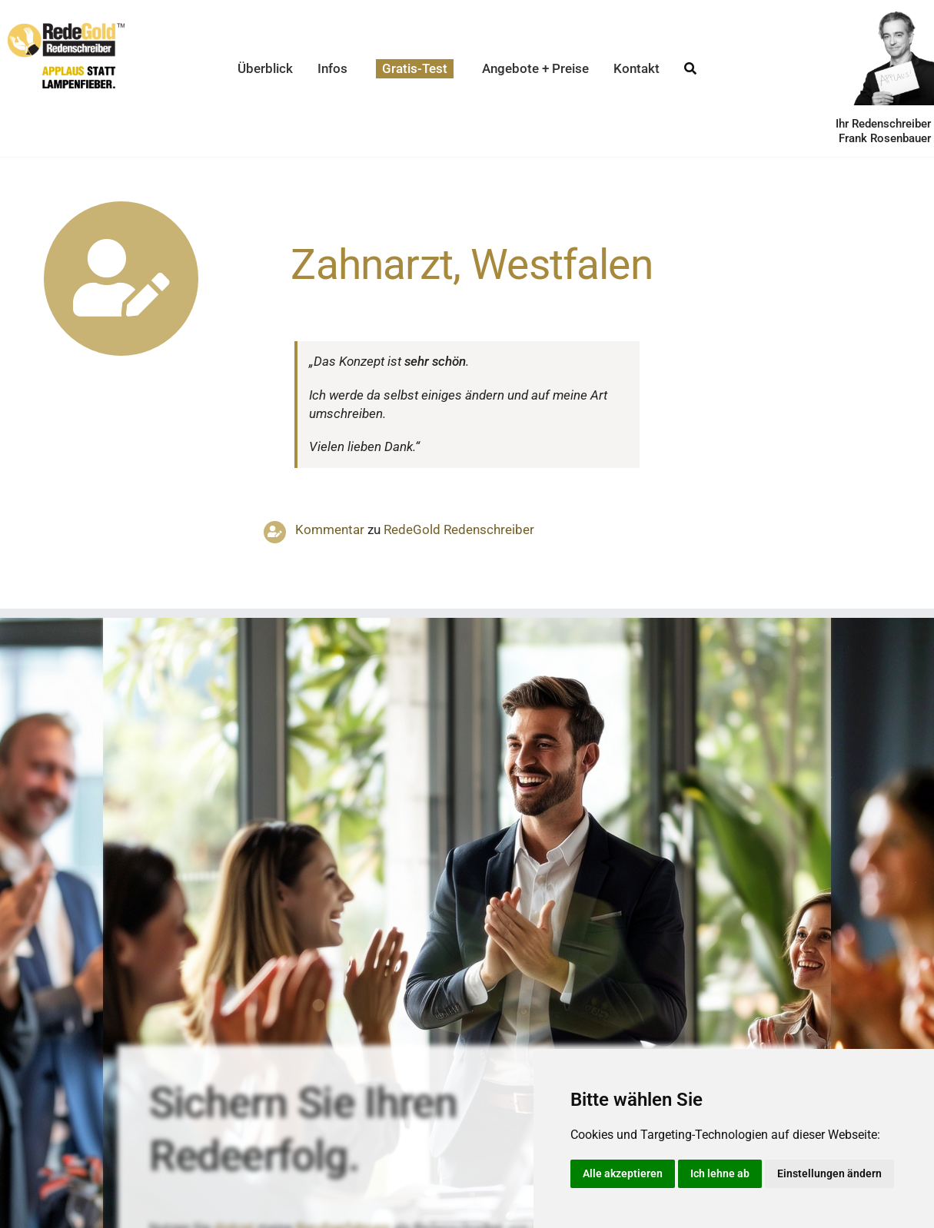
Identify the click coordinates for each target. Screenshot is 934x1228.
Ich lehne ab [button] (720, 1173)
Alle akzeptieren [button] (623, 1173)
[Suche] (690, 68)
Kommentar (329, 529)
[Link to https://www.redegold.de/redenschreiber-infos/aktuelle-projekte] (121, 278)
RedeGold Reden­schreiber (459, 529)
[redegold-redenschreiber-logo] (66, 29)
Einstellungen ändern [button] (829, 1173)
